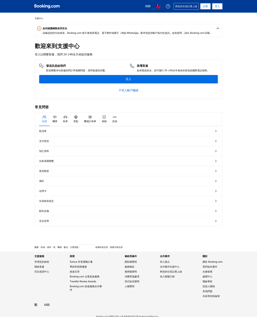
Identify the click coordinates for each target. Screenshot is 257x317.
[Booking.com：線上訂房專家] (47, 6)
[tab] (44, 119)
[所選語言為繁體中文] (36, 305)
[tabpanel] (128, 176)
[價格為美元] (47, 305)
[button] (128, 28)
